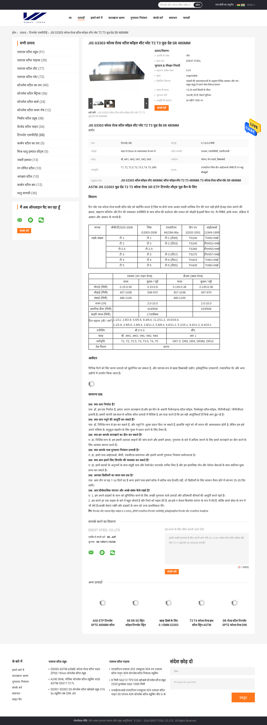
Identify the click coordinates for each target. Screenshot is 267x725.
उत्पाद (23, 32)
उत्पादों (81, 17)
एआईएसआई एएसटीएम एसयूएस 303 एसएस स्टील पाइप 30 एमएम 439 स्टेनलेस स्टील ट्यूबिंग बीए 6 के (138, 692)
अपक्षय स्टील (24, 176)
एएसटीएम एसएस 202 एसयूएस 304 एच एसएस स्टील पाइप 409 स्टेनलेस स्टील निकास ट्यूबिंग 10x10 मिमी (136, 671)
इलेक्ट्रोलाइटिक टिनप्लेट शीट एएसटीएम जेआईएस (186, 511)
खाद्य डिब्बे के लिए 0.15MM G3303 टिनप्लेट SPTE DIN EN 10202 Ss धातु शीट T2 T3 (168, 623)
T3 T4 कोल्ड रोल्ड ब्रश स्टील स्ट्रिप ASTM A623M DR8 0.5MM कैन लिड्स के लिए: (202, 623)
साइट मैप (17, 699)
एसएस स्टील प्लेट (27, 77)
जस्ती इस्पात (24, 160)
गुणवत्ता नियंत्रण (138, 17)
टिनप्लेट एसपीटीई (38, 32)
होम (14, 32)
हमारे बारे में (96, 17)
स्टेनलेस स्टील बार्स (28, 102)
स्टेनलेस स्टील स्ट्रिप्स (29, 93)
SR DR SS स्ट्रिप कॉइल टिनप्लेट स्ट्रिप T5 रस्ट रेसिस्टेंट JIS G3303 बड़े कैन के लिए (135, 623)
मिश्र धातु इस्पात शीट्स (30, 152)
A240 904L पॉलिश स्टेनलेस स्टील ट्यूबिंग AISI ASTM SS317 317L (75, 681)
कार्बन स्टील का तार (28, 143)
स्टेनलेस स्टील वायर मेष (30, 110)
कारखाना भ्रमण (116, 17)
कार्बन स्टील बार (26, 185)
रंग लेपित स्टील (26, 168)
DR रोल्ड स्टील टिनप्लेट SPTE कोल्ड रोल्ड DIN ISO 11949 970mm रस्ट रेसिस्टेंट (234, 623)
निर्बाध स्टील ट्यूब (27, 118)
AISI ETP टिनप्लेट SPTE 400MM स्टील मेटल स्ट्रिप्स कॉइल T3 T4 (102, 623)
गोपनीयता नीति (80, 720)
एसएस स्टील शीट (27, 68)
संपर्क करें (158, 17)
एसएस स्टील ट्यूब (27, 52)
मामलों (186, 17)
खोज (198, 4)
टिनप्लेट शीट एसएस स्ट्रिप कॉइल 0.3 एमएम (112, 511)
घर (70, 17)
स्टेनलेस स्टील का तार (29, 85)
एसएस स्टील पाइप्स (28, 60)
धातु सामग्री (23, 193)
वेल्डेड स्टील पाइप (27, 127)
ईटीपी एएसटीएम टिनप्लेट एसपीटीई (148, 511)
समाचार (173, 17)
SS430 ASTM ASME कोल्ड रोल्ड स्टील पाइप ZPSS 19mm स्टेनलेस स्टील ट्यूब (75, 671)
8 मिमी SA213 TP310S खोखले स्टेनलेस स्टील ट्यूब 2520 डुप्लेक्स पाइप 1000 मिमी (138, 682)
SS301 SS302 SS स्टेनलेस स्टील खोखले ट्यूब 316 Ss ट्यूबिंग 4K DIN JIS (78, 691)
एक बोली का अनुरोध (224, 4)
